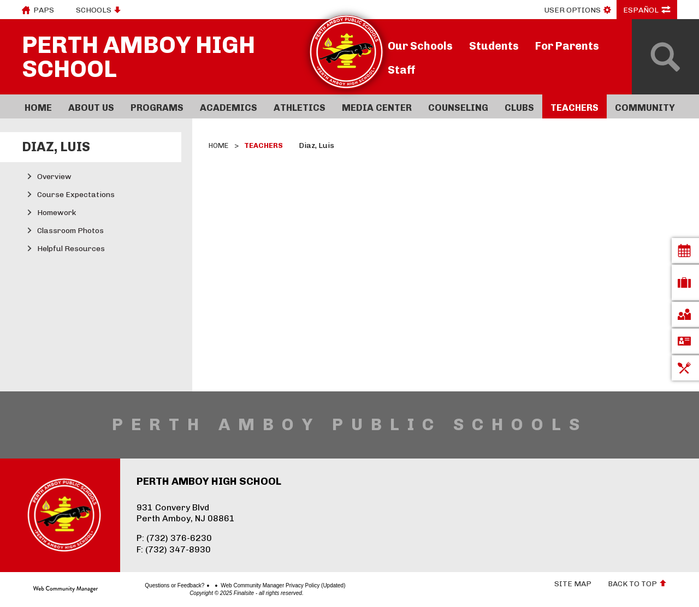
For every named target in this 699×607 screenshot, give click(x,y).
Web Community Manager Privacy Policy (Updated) (244, 585)
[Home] (38, 106)
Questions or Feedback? (136, 585)
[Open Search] (665, 56)
